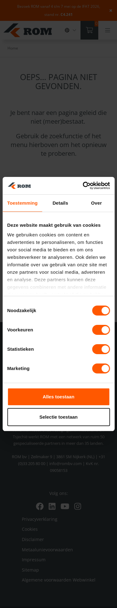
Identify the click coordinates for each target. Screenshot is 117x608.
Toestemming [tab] (22, 203)
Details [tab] (60, 203)
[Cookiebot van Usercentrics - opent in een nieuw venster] (83, 186)
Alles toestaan (59, 396)
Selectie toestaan (58, 417)
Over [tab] (96, 203)
